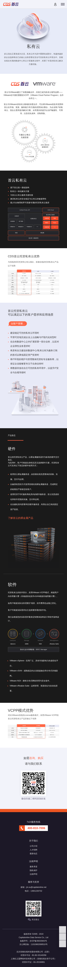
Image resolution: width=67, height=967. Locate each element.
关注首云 (33, 919)
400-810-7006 (36, 828)
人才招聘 (33, 850)
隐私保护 (33, 870)
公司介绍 (33, 846)
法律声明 (33, 874)
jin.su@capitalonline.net (36, 887)
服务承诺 (33, 867)
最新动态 (33, 853)
